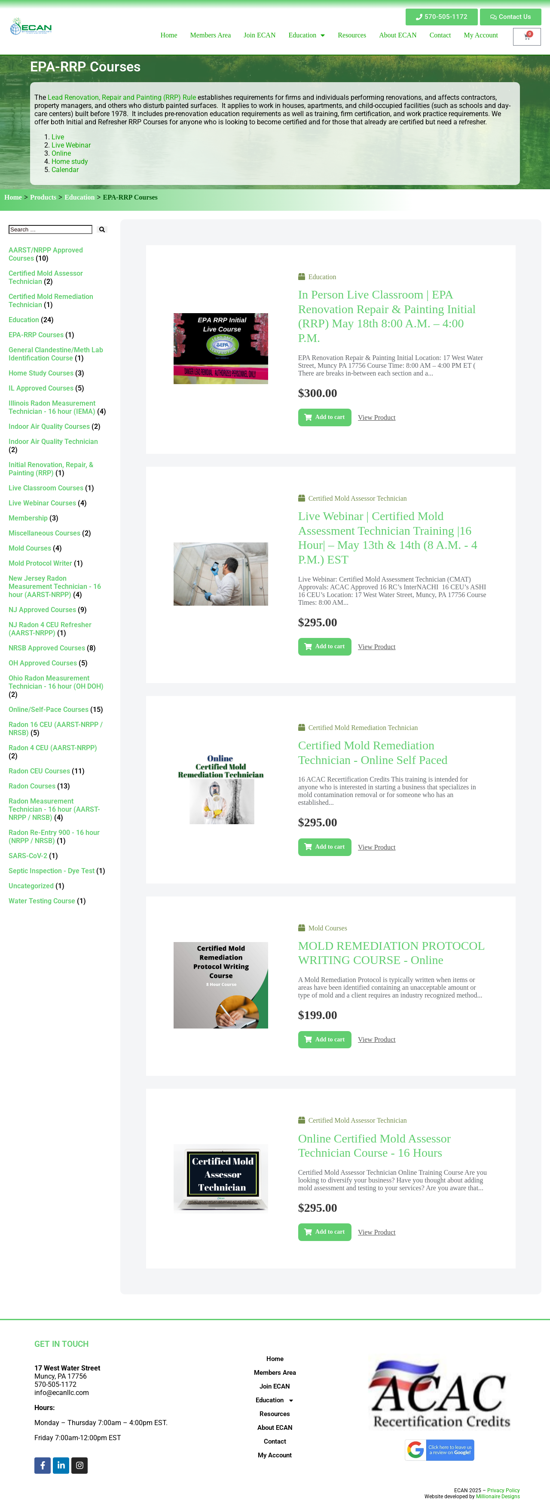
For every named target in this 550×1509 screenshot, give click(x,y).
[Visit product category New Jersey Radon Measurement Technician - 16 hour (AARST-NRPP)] (58, 586)
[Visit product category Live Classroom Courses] (58, 488)
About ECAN (275, 1428)
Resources (275, 1414)
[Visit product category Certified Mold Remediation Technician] (58, 300)
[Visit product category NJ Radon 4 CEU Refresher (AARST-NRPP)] (58, 629)
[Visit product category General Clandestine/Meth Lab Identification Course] (58, 354)
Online (61, 153)
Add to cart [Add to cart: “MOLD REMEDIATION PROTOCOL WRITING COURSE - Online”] (330, 1039)
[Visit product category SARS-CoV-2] (58, 855)
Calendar (65, 170)
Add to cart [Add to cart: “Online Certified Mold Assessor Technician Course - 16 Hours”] (330, 1232)
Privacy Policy (503, 1490)
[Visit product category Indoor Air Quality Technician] (58, 445)
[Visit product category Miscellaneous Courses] (58, 533)
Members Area (275, 1373)
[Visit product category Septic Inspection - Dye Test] (58, 870)
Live (59, 137)
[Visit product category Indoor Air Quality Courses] (58, 426)
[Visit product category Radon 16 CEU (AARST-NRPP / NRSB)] (58, 728)
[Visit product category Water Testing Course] (58, 900)
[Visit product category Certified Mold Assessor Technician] (58, 277)
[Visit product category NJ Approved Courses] (58, 609)
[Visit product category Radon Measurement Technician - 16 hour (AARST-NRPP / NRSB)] (58, 809)
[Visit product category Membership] (58, 518)
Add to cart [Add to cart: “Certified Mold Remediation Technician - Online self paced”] (330, 847)
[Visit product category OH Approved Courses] (58, 663)
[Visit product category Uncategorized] (58, 885)
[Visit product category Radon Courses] (58, 786)
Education (79, 197)
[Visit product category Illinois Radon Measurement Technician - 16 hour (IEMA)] (58, 407)
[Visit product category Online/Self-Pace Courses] (58, 709)
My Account (275, 1455)
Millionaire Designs (498, 1497)
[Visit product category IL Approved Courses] (58, 388)
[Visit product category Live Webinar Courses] (58, 503)
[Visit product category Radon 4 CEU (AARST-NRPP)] (58, 752)
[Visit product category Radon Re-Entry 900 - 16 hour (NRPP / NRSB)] (58, 836)
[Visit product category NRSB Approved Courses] (58, 648)
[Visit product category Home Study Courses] (58, 373)
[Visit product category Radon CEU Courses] (58, 771)
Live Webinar (71, 145)
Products (43, 197)
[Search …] (50, 229)
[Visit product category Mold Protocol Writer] (58, 563)
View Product (376, 417)
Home (13, 197)
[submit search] (102, 229)
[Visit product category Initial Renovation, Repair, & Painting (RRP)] (58, 468)
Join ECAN (275, 1386)
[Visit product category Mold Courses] (58, 548)
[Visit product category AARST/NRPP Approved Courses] (58, 254)
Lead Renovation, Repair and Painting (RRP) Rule (123, 97)
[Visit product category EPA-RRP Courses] (58, 334)
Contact (275, 1441)
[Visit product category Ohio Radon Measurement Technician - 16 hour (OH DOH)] (58, 686)
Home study (70, 161)
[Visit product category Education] (58, 319)
